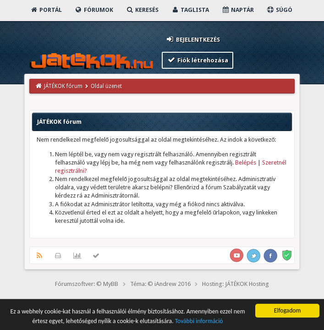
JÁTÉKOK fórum (63, 86)
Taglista (190, 9)
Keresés (142, 9)
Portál (46, 9)
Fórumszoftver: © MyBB (86, 283)
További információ (199, 322)
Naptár (237, 9)
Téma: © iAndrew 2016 (160, 283)
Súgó (279, 9)
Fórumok (93, 9)
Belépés (245, 162)
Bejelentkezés (192, 39)
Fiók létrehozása (198, 60)
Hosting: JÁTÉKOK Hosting (235, 283)
